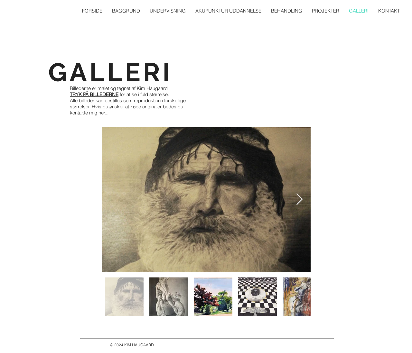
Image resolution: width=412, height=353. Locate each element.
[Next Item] (299, 199)
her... (103, 113)
